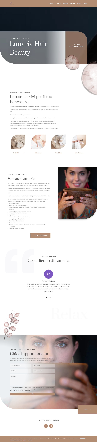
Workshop (72, 3)
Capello (51, 3)
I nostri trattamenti (40, 235)
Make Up (59, 3)
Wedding (65, 3)
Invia (32, 394)
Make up (39, 153)
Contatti (85, 3)
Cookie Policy (29, 439)
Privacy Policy (27, 390)
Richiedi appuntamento (75, 45)
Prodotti (79, 3)
